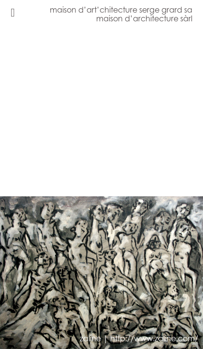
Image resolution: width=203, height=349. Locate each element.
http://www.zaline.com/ (154, 338)
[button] (55, 189)
